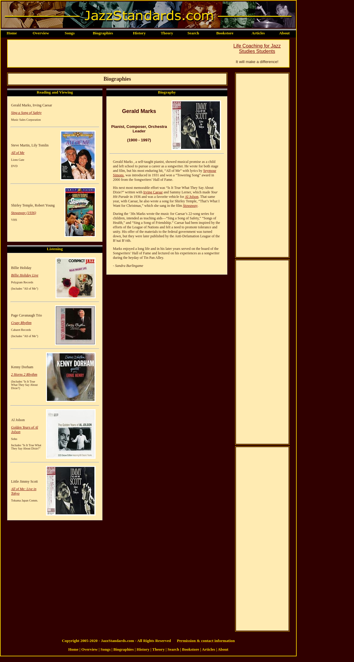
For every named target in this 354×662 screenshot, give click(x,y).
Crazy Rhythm (21, 323)
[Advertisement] (116, 53)
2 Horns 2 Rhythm (24, 374)
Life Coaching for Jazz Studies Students (257, 48)
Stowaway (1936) (23, 213)
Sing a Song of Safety (26, 113)
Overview (41, 33)
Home (12, 33)
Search (193, 33)
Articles (258, 33)
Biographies (103, 33)
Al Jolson (192, 197)
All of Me (17, 153)
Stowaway (190, 206)
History (139, 33)
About (284, 33)
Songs (70, 33)
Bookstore (225, 33)
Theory (167, 33)
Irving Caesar (153, 192)
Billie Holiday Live (24, 275)
